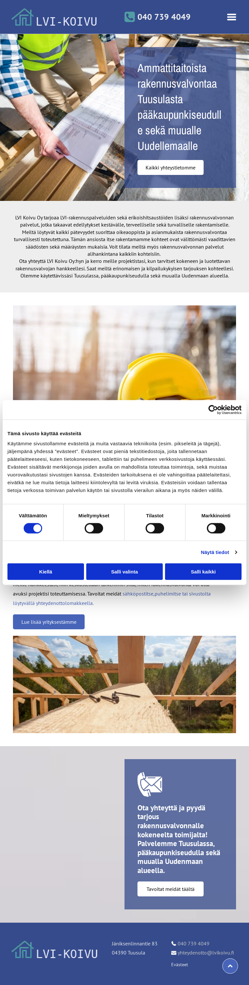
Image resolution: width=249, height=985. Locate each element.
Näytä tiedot (215, 552)
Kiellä (45, 571)
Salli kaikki (203, 571)
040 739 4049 (193, 943)
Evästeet (179, 964)
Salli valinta (124, 571)
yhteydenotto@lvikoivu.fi (206, 952)
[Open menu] (231, 17)
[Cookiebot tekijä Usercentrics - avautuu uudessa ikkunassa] (213, 409)
